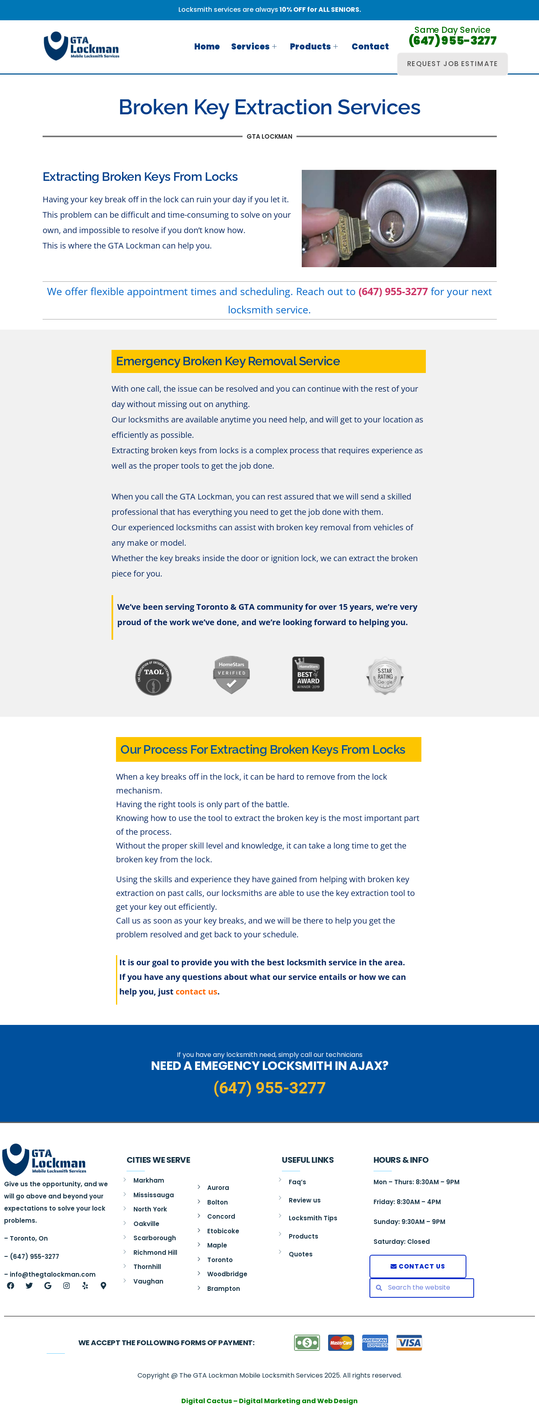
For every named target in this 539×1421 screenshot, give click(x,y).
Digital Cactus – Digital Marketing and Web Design (269, 1401)
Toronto (220, 1260)
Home (211, 46)
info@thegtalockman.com (53, 1274)
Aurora (218, 1187)
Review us (305, 1200)
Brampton (223, 1288)
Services (257, 46)
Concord (221, 1216)
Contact (369, 46)
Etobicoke (223, 1231)
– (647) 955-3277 (31, 1256)
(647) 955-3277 (453, 41)
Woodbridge (227, 1274)
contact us (196, 991)
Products (315, 46)
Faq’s (297, 1182)
